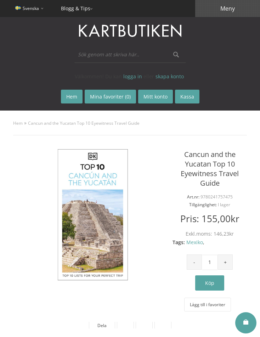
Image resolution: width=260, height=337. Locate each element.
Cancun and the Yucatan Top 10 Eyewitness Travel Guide (84, 123)
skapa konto (170, 76)
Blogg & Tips (75, 8)
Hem (18, 123)
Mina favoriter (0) (110, 96)
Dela (102, 325)
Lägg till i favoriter (207, 305)
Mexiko (194, 242)
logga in (132, 76)
